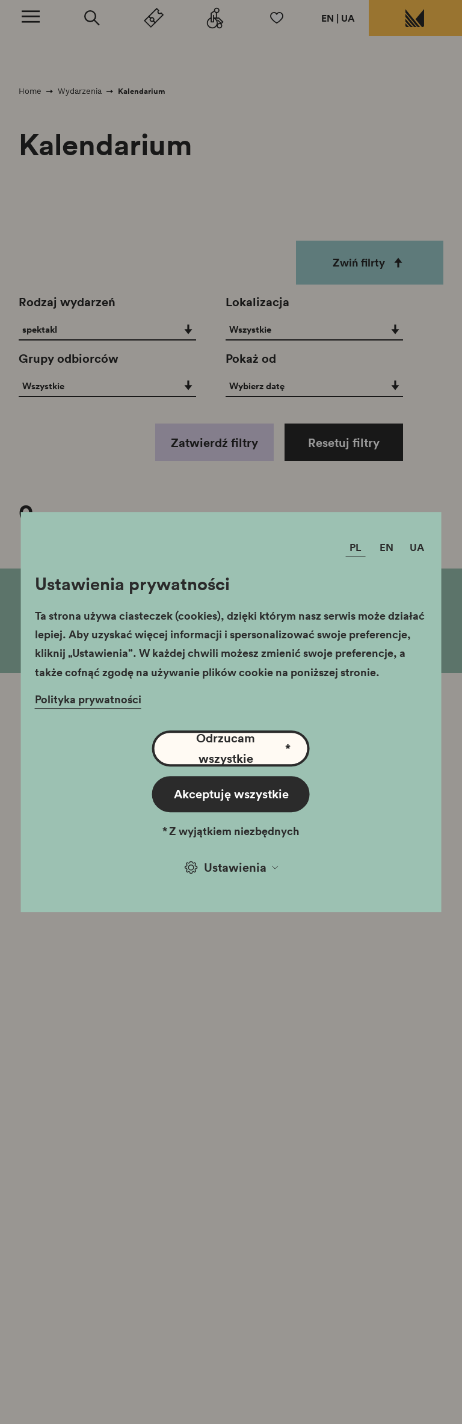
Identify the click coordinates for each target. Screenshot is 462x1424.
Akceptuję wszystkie (231, 793)
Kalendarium (141, 91)
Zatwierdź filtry (214, 442)
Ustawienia (231, 866)
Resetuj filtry (344, 442)
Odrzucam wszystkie (243, 748)
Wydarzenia (80, 91)
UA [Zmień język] (417, 547)
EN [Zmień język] (386, 547)
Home (30, 91)
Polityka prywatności (88, 699)
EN (327, 18)
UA (348, 18)
